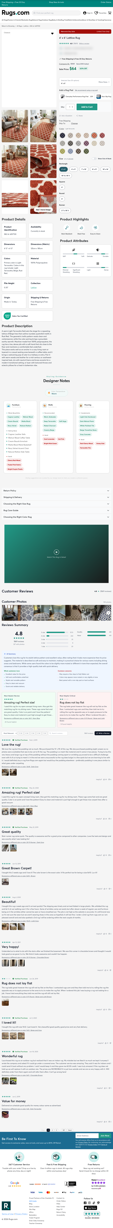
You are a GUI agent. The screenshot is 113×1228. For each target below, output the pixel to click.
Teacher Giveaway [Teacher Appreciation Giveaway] (35, 1223)
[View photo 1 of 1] (5, 881)
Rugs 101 (59, 1209)
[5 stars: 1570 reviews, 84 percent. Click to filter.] (56, 632)
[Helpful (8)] (105, 1122)
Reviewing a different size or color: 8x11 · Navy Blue (22, 718)
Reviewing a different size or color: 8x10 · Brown (18, 876)
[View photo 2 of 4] (13, 811)
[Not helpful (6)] (109, 779)
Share (79, 116)
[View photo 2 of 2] (13, 772)
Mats (70, 20)
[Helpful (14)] (106, 970)
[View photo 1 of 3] (5, 926)
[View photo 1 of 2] (5, 772)
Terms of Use (7, 1214)
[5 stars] (21, 733)
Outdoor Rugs (47, 20)
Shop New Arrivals (56, 2)
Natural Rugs (37, 20)
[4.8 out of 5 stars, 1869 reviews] (68, 43)
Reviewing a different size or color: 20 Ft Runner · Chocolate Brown (25, 957)
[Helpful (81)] (105, 779)
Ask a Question (65, 116)
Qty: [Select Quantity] (63, 107)
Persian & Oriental (14, 20)
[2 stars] (39, 733)
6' (62, 187)
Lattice (26, 26)
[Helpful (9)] (105, 1088)
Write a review (84, 43)
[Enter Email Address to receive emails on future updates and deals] (87, 1135)
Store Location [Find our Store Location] (34, 1207)
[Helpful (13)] (105, 1009)
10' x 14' (105, 169)
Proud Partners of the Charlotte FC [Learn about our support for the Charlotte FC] (41, 1198)
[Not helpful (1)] (109, 889)
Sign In (88, 12)
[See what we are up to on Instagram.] (89, 1202)
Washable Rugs (26, 20)
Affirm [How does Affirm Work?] (31, 1212)
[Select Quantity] (70, 107)
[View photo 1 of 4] (5, 811)
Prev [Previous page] (43, 1130)
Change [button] (74, 123)
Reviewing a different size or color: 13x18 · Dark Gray (20, 767)
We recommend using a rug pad (86, 90)
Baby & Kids (56, 20)
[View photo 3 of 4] (21, 811)
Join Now (105, 1135)
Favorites (100, 12)
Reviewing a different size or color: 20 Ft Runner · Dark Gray (23, 842)
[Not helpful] (110, 970)
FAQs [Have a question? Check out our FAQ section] (58, 1204)
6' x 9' (74, 169)
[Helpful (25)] (105, 819)
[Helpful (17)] (105, 889)
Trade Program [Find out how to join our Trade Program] (34, 1218)
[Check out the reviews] (92, 1215)
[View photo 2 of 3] (13, 926)
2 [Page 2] (52, 1130)
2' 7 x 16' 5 (65, 211)
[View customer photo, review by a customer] (10, 613)
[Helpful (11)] (106, 1043)
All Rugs (5, 20)
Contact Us (60, 1198)
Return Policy (61, 1212)
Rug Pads (64, 20)
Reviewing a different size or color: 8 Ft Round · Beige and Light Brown (82, 719)
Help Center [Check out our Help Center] (60, 1207)
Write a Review (102, 733)
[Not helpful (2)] (109, 819)
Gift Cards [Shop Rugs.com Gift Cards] (33, 1201)
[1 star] (44, 733)
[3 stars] (33, 733)
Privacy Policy (83, 1142)
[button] (52, 33)
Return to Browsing (8, 26)
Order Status (106, 2)
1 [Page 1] (48, 1130)
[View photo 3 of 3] (21, 926)
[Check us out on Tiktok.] (93, 1202)
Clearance (107, 20)
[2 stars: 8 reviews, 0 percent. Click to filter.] (56, 642)
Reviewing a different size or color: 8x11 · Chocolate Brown (22, 1075)
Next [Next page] (70, 1130)
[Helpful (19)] (105, 855)
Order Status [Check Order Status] (61, 1201)
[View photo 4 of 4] (29, 811)
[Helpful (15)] (105, 934)
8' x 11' (94, 169)
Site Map (32, 1209)
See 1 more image (43, 210)
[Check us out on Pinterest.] (98, 1202)
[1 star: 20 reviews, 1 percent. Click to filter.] (56, 646)
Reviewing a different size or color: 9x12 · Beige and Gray (22, 1030)
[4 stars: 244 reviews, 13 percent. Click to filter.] (56, 635)
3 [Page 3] (56, 1130)
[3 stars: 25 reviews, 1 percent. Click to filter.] (56, 639)
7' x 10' (84, 169)
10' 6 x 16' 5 (65, 176)
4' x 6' (63, 169)
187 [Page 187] (64, 1130)
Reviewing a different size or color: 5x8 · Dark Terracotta (21, 1109)
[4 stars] (27, 733)
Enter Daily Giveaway (36, 1221)
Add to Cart (87, 107)
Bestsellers (33, 1215)
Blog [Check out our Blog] (30, 1204)
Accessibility (60, 1215)
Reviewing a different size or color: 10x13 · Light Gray (20, 921)
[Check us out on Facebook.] (85, 1202)
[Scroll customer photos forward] (108, 613)
